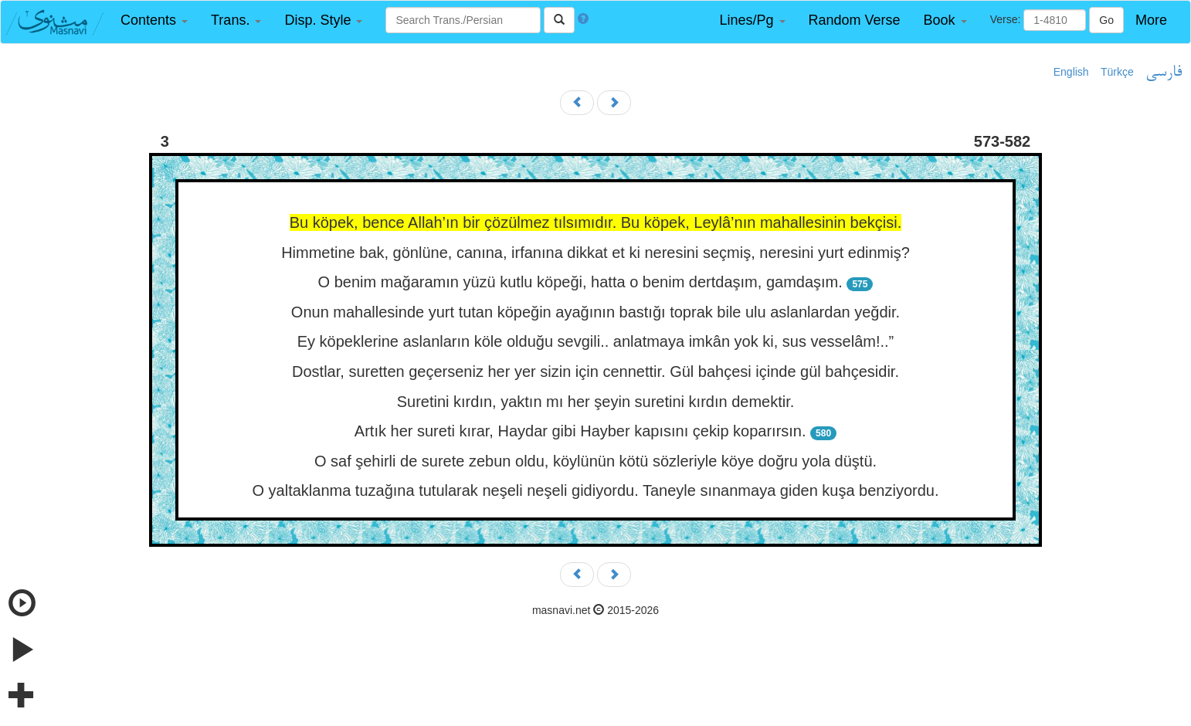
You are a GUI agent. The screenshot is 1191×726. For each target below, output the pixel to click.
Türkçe (1117, 72)
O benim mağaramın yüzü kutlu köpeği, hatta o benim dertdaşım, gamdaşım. (580, 281)
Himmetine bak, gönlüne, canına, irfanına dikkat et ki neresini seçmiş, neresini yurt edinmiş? (595, 252)
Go (1106, 20)
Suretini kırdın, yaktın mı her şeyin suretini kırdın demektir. (596, 401)
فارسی (1163, 72)
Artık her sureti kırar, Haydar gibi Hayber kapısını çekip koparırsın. (580, 430)
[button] (154, 20)
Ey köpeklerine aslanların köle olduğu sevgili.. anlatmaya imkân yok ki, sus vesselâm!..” (595, 341)
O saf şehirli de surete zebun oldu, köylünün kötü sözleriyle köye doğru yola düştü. (595, 461)
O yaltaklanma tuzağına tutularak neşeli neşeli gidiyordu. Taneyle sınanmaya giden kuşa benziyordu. (595, 490)
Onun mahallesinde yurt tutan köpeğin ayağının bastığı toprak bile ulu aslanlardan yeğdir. (595, 312)
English (1071, 72)
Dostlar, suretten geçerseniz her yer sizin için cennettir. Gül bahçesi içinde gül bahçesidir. (595, 371)
